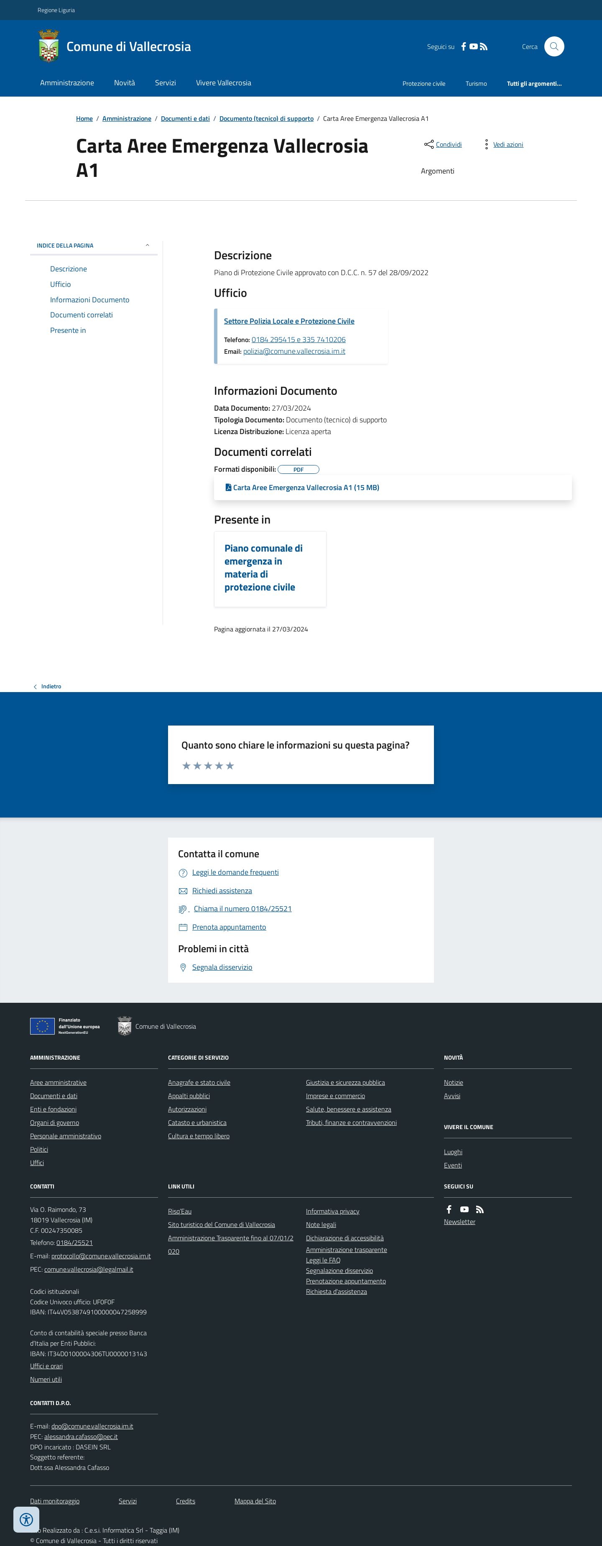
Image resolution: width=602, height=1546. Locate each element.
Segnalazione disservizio (339, 1270)
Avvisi (452, 1096)
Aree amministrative (58, 1082)
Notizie (453, 1082)
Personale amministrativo (65, 1136)
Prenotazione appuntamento (346, 1281)
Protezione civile (424, 83)
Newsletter (459, 1221)
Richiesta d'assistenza (336, 1291)
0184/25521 (74, 1242)
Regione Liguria (56, 9)
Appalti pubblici (189, 1096)
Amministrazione (67, 82)
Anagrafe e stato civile (199, 1082)
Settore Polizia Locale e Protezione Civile (289, 321)
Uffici (37, 1163)
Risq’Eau (179, 1211)
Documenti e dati (185, 118)
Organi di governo (54, 1122)
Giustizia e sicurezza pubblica (345, 1082)
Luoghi (453, 1152)
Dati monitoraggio (54, 1501)
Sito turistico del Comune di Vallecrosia (221, 1224)
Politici (39, 1149)
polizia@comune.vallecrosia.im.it (294, 351)
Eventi (453, 1165)
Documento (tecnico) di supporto (266, 118)
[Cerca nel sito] (551, 46)
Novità (124, 82)
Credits (185, 1501)
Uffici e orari (46, 1366)
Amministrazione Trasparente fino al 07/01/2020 (230, 1244)
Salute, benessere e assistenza (348, 1109)
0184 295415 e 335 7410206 (299, 339)
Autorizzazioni (187, 1109)
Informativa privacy (333, 1211)
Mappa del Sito (255, 1501)
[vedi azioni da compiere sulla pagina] (501, 144)
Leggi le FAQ (323, 1260)
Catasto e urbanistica (197, 1122)
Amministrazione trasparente (346, 1249)
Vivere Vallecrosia (223, 82)
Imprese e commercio (335, 1096)
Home (84, 118)
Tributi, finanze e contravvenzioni (351, 1122)
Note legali (321, 1224)
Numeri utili (46, 1379)
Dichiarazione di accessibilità (345, 1238)
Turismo (476, 83)
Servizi (165, 82)
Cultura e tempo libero (199, 1136)
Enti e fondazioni (53, 1109)
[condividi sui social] (442, 144)
